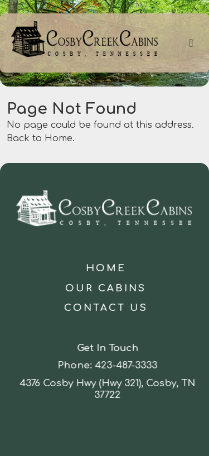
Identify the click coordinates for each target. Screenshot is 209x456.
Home (106, 268)
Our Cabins (106, 288)
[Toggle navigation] (191, 42)
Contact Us (106, 308)
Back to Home (39, 138)
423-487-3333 (127, 365)
